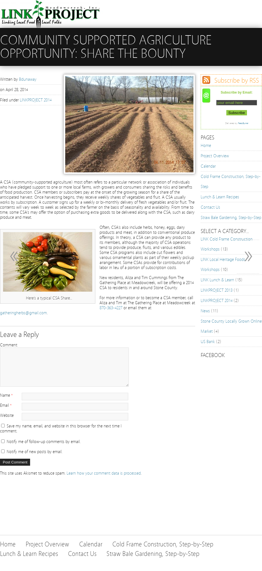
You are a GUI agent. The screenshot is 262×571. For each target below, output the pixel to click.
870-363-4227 (111, 307)
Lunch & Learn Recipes (220, 196)
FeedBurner (243, 123)
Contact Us (210, 207)
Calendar (208, 166)
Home (206, 145)
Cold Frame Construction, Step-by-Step (163, 544)
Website (7, 415)
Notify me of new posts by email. (34, 451)
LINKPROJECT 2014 (36, 100)
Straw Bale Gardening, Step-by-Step (231, 217)
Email (4, 405)
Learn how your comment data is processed (104, 473)
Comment (8, 345)
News (205, 310)
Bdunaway (28, 79)
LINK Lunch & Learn (217, 279)
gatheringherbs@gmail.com (23, 312)
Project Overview (215, 155)
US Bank (208, 341)
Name (5, 395)
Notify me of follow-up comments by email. (44, 441)
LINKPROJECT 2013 (216, 290)
